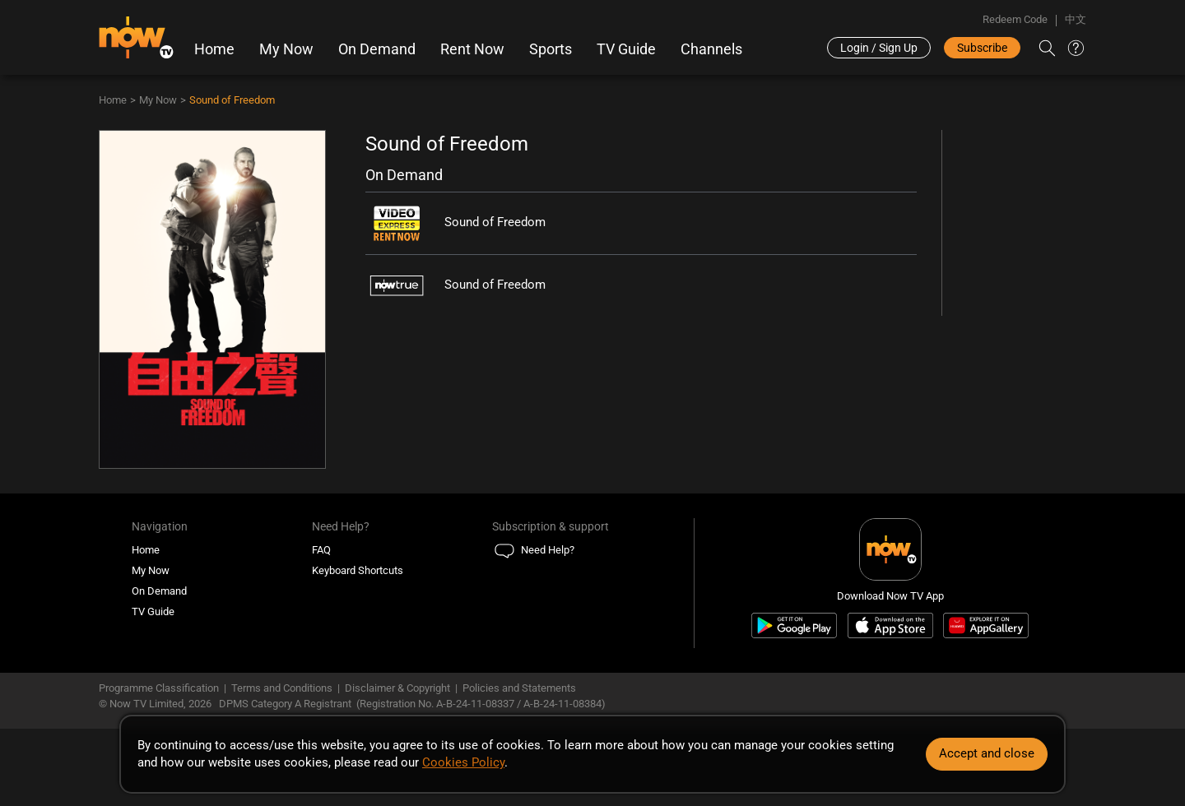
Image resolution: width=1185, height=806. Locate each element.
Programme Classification (159, 688)
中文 (1075, 19)
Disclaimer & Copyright (397, 688)
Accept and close (986, 753)
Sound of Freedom (232, 100)
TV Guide (626, 49)
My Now (286, 49)
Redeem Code (1015, 19)
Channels (711, 49)
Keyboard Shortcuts (357, 570)
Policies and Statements (519, 688)
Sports (550, 49)
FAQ (321, 550)
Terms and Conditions (281, 688)
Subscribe (982, 47)
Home (214, 49)
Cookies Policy (463, 762)
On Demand (377, 49)
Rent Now (472, 49)
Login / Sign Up (879, 47)
